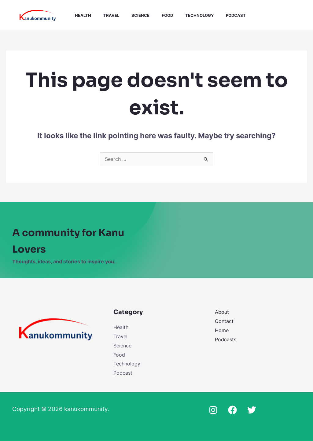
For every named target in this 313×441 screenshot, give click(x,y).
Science (133, 15)
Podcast (221, 15)
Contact (224, 321)
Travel (106, 15)
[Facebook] (232, 410)
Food (157, 15)
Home (222, 331)
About (222, 312)
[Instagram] (213, 410)
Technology (187, 15)
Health (80, 15)
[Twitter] (252, 410)
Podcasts (225, 339)
